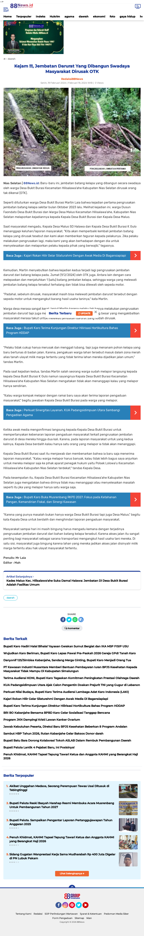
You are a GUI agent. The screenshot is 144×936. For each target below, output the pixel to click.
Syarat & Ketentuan (91, 913)
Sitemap (79, 918)
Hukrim (55, 16)
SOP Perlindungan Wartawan (61, 913)
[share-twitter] (69, 619)
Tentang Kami (23, 913)
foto (112, 16)
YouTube (88, 906)
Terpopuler (23, 16)
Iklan (89, 918)
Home (7, 16)
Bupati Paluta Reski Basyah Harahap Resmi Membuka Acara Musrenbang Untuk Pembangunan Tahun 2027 (61, 805)
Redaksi (38, 913)
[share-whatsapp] (75, 619)
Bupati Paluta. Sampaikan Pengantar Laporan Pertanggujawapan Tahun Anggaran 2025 (60, 822)
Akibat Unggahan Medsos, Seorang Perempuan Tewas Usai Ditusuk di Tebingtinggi (59, 788)
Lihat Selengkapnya (72, 873)
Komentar (72, 628)
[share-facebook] (63, 619)
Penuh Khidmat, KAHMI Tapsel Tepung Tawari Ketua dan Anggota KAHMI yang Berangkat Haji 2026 (61, 839)
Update (84, 313)
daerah (83, 16)
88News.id (31, 183)
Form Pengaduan (62, 918)
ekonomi (99, 16)
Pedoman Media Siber (116, 913)
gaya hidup (127, 16)
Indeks (40, 16)
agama (69, 16)
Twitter (80, 906)
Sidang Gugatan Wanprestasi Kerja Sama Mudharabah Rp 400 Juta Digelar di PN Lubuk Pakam (62, 856)
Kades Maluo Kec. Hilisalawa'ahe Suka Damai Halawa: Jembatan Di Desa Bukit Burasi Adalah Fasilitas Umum (67, 582)
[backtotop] (72, 888)
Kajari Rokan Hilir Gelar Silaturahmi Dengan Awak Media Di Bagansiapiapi (75, 255)
